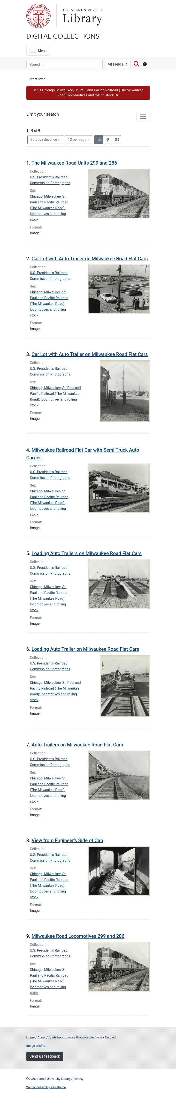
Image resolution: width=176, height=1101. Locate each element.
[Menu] (38, 51)
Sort (44, 140)
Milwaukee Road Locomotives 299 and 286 (77, 936)
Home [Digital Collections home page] (30, 1037)
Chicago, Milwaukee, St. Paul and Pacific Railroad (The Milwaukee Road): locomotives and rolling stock (49, 208)
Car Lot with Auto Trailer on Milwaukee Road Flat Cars (89, 259)
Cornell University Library (54, 1079)
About (42, 1037)
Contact (110, 1037)
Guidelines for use (60, 1037)
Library (82, 16)
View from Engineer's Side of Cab (67, 840)
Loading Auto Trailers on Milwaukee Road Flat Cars (86, 553)
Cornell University (38, 16)
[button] (88, 93)
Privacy (78, 1079)
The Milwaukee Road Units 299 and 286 (74, 163)
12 (77, 139)
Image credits (35, 1045)
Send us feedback (45, 1056)
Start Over (37, 79)
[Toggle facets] (143, 116)
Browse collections (89, 1037)
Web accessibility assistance (46, 1087)
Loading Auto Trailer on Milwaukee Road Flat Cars (85, 649)
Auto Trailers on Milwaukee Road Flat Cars (77, 745)
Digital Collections (62, 36)
